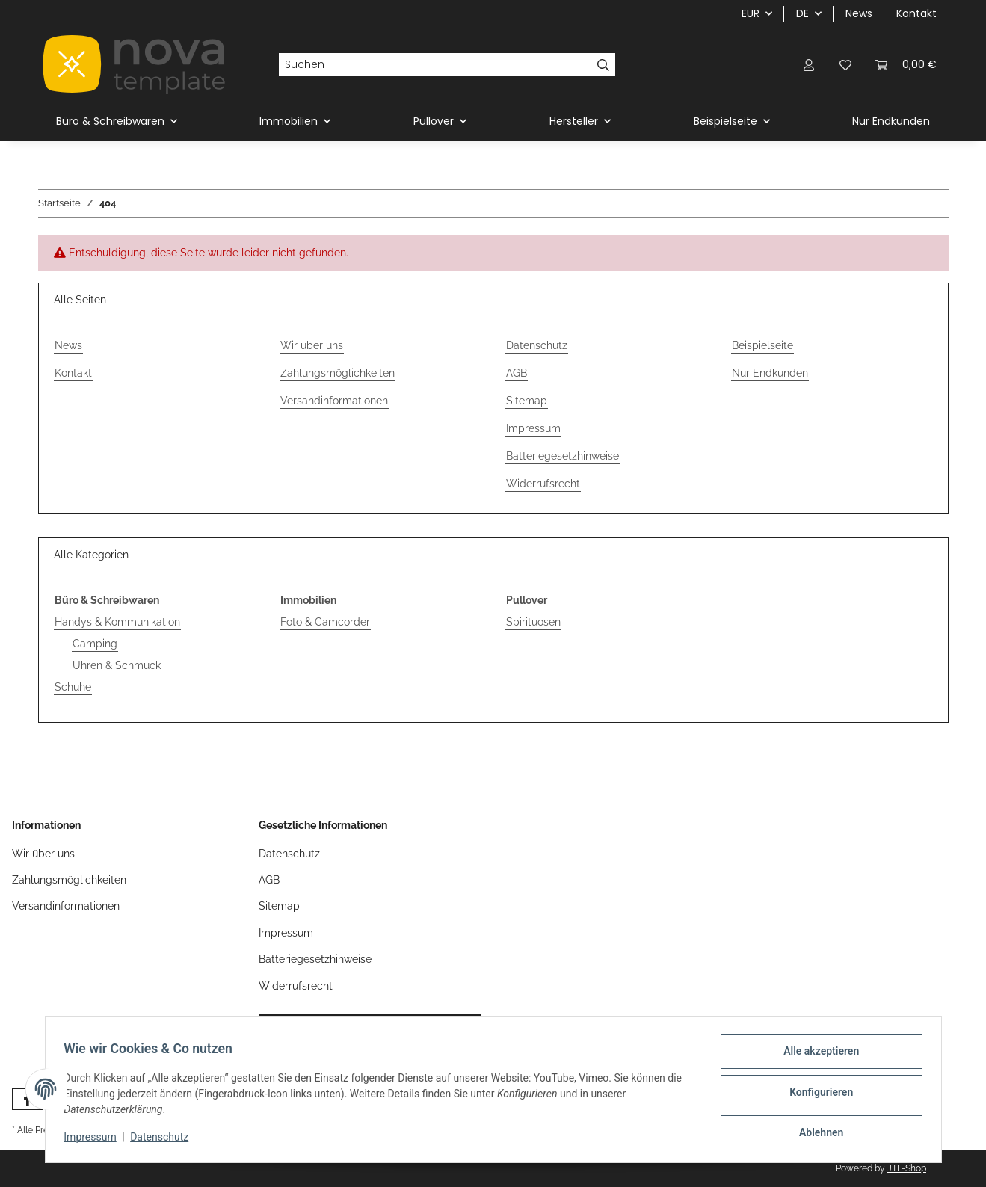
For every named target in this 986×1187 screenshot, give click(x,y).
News (858, 13)
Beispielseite (762, 345)
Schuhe (73, 687)
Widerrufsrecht (543, 484)
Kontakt (916, 13)
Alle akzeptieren (816, 1056)
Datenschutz (164, 1141)
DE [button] (802, 13)
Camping (95, 644)
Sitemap (526, 401)
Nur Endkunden (891, 121)
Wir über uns (311, 345)
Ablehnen (816, 1134)
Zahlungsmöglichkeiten (337, 373)
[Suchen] (435, 65)
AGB (516, 373)
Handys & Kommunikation (117, 622)
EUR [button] (750, 13)
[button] (810, 64)
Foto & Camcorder (325, 622)
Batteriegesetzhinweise (562, 456)
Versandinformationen (334, 401)
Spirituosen (533, 622)
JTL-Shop (906, 1168)
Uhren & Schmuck (117, 665)
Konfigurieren (816, 1095)
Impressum (96, 1141)
